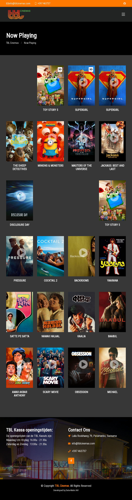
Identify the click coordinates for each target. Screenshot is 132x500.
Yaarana (112, 282)
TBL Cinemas (12, 44)
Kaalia (81, 338)
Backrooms (81, 282)
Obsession (81, 393)
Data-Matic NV (72, 490)
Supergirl (81, 111)
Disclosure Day (19, 226)
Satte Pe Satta (19, 338)
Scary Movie (50, 393)
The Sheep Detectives (20, 169)
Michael (112, 393)
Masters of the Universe (82, 169)
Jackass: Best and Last (112, 169)
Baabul (112, 338)
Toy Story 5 (50, 111)
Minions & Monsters (50, 167)
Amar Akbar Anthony (19, 395)
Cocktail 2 (50, 282)
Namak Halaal (50, 338)
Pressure (20, 282)
